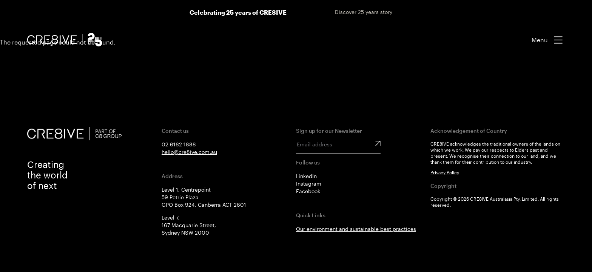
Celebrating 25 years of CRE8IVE (238, 12)
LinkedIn (306, 176)
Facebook (308, 191)
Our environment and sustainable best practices (356, 229)
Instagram (308, 183)
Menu (540, 39)
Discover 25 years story (363, 12)
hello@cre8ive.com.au (189, 152)
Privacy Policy (444, 172)
